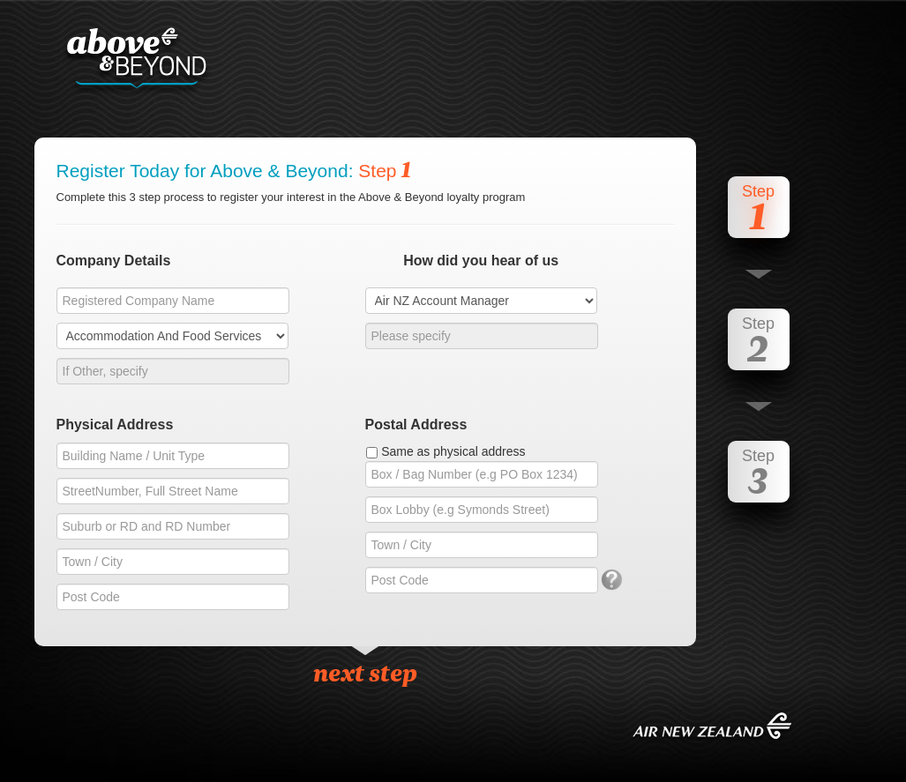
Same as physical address (453, 451)
